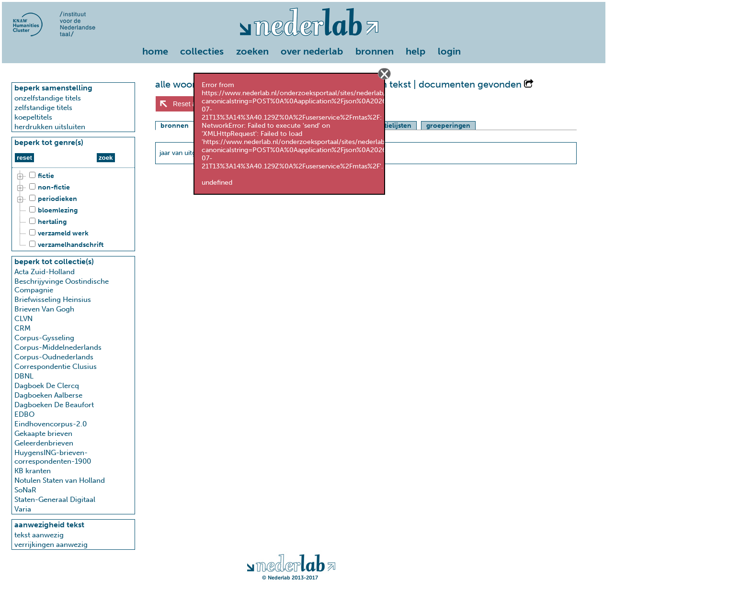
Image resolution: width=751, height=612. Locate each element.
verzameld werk (57, 233)
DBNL (24, 376)
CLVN (23, 318)
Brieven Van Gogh (44, 309)
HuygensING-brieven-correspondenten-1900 (52, 457)
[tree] (73, 210)
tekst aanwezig (39, 535)
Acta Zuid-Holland (44, 271)
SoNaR (25, 490)
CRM (22, 328)
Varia (22, 509)
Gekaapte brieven (43, 433)
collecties (202, 51)
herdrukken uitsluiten (49, 126)
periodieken (51, 199)
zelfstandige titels (43, 107)
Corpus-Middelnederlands (58, 347)
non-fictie (48, 187)
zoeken (252, 51)
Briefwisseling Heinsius (52, 299)
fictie (40, 176)
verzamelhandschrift (64, 245)
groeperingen (448, 126)
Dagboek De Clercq (46, 385)
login (449, 51)
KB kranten (32, 471)
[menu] (303, 49)
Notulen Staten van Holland (59, 480)
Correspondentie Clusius (55, 366)
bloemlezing (52, 210)
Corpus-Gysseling (44, 338)
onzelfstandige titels (47, 98)
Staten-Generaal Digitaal (54, 499)
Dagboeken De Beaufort (54, 405)
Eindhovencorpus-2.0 (50, 424)
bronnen (374, 51)
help (415, 51)
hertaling (46, 222)
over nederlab (312, 51)
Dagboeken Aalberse (48, 395)
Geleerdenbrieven (43, 443)
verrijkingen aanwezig (51, 544)
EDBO (24, 414)
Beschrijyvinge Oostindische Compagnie (61, 285)
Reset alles (189, 104)
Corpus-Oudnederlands (53, 357)
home (155, 51)
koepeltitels (33, 117)
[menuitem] (157, 52)
